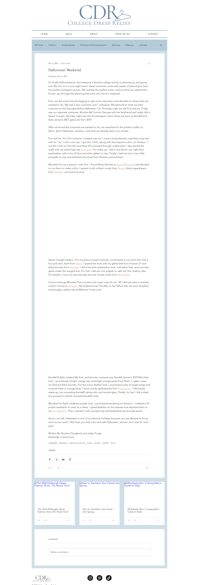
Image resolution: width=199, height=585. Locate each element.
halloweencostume (77, 443)
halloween (63, 443)
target (89, 443)
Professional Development (93, 45)
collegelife (52, 443)
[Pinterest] (99, 578)
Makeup (130, 45)
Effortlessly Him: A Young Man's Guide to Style (143, 510)
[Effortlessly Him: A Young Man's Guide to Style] (144, 493)
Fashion (52, 45)
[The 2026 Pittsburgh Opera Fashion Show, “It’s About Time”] (55, 493)
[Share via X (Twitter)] (56, 459)
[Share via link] (70, 459)
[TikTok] (109, 578)
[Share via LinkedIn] (63, 459)
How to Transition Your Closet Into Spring (97, 510)
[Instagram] (90, 578)
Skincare (116, 45)
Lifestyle (143, 45)
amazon (97, 443)
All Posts (39, 45)
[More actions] (149, 63)
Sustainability (68, 45)
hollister (105, 443)
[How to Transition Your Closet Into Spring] (99, 493)
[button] (161, 45)
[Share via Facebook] (49, 459)
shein (113, 443)
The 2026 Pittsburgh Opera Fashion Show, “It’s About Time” (53, 510)
